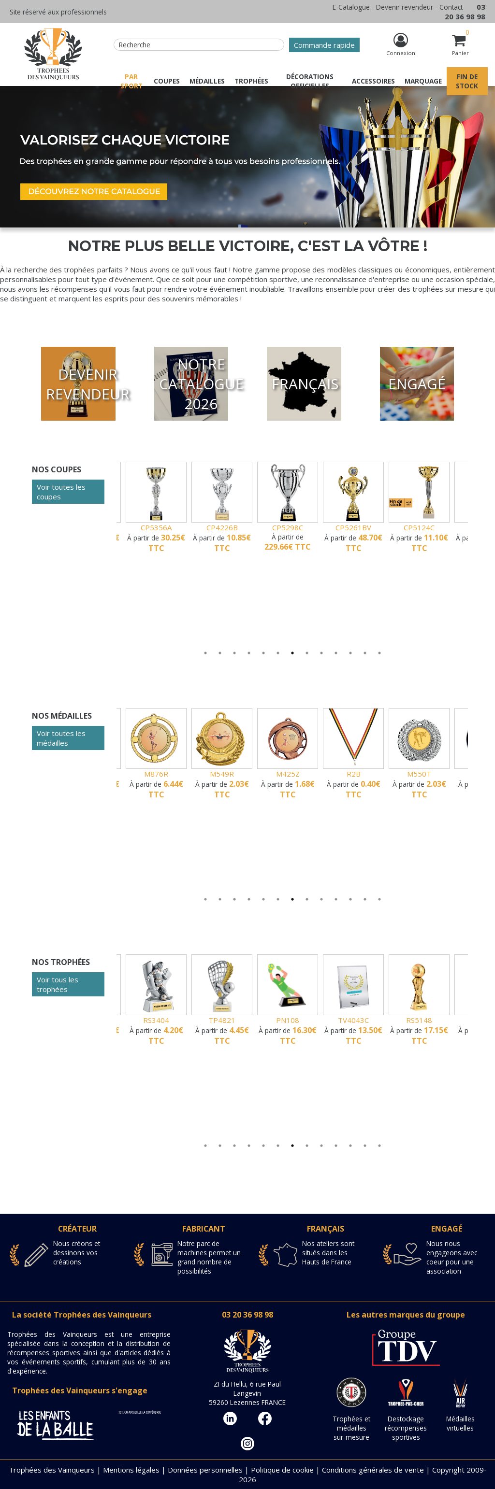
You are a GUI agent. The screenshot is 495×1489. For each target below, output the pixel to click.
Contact (451, 7)
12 (365, 662)
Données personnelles (205, 1470)
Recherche (134, 44)
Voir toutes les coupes (61, 491)
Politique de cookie (282, 1470)
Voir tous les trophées (57, 984)
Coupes (167, 80)
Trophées (251, 80)
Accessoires (373, 80)
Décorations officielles (310, 81)
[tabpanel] (264, 507)
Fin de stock (467, 81)
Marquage (423, 80)
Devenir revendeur (404, 7)
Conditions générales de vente (373, 1470)
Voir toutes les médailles (61, 738)
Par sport (131, 81)
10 (336, 662)
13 (379, 662)
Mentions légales (131, 1470)
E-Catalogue (351, 7)
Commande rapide (324, 45)
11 (350, 662)
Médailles (207, 80)
